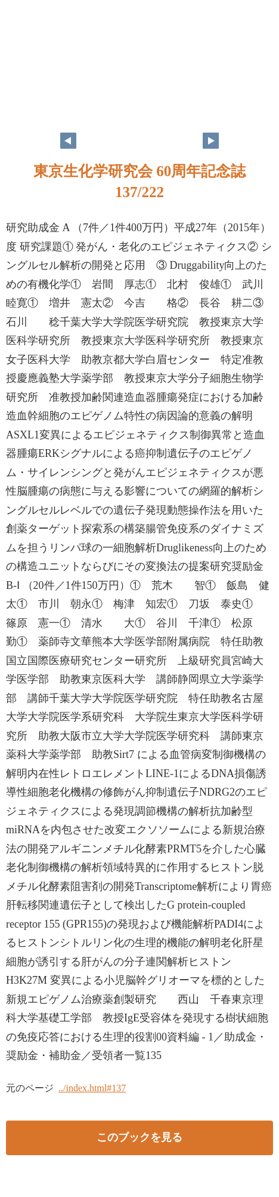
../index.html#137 (92, 1088)
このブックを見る (139, 1137)
